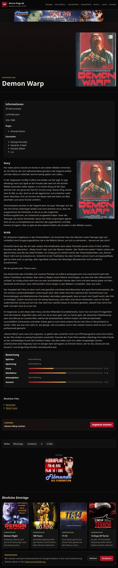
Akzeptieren (106, 558)
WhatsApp (18, 443)
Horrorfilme (60, 4)
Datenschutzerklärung (35, 561)
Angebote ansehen (102, 424)
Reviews (49, 4)
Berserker (11, 404)
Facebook (32, 443)
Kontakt (112, 4)
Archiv (96, 4)
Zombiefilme (73, 4)
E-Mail (50, 443)
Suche (104, 4)
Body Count (11, 408)
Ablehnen (93, 558)
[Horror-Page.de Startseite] (15, 4)
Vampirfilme (86, 4)
